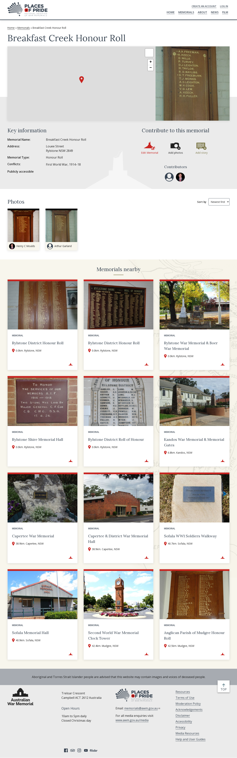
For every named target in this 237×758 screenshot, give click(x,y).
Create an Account (204, 6)
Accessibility (184, 721)
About (202, 12)
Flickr (94, 750)
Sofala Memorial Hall (30, 632)
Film (225, 12)
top (224, 689)
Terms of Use (185, 698)
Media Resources (187, 733)
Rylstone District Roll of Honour (116, 439)
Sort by (201, 202)
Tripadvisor (73, 750)
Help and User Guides (191, 739)
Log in (224, 6)
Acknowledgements (189, 710)
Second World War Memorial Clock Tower (113, 635)
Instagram (79, 750)
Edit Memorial (149, 152)
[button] (81, 80)
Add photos (175, 152)
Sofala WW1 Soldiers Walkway (190, 536)
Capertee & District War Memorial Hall (118, 539)
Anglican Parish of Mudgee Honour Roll (194, 635)
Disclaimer (183, 715)
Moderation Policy (188, 704)
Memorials (186, 12)
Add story (202, 152)
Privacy (180, 727)
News (214, 12)
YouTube (86, 750)
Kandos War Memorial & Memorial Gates (194, 442)
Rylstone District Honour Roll (38, 343)
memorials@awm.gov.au (142, 708)
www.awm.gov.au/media (132, 720)
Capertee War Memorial (33, 536)
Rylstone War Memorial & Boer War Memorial (191, 346)
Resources (183, 692)
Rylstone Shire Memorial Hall (37, 439)
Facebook (66, 750)
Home (171, 12)
